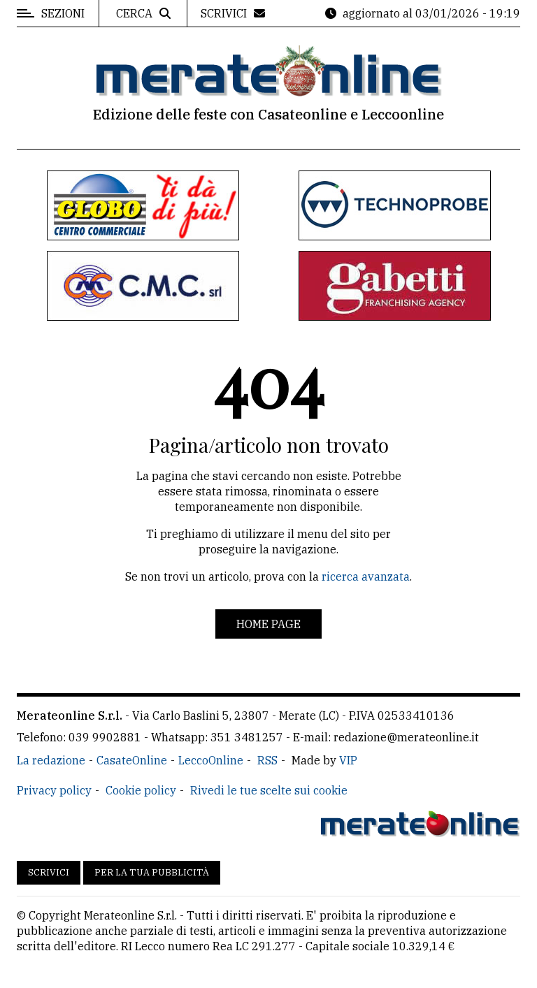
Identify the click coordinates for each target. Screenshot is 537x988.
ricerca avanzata (366, 576)
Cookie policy (141, 790)
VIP (348, 760)
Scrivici (48, 872)
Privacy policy (54, 790)
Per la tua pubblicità (151, 872)
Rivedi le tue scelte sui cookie (269, 790)
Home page (268, 624)
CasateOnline (131, 760)
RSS (267, 760)
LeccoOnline (210, 760)
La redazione (51, 760)
